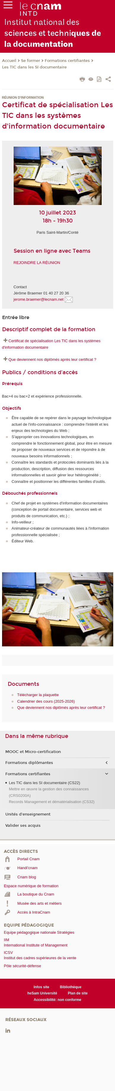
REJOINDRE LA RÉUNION (37, 262)
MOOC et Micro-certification (33, 751)
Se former (30, 60)
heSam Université (42, 993)
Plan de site (78, 993)
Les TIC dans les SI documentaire (34, 67)
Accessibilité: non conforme (58, 1000)
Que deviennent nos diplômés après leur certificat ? (52, 359)
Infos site (41, 987)
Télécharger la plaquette (38, 695)
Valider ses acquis (23, 825)
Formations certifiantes (67, 60)
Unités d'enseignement (27, 814)
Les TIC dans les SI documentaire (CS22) (44, 783)
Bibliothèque (71, 987)
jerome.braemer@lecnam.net (39, 299)
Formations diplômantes (29, 762)
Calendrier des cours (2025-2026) (46, 701)
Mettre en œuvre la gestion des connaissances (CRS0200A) (49, 792)
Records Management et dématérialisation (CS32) (52, 802)
